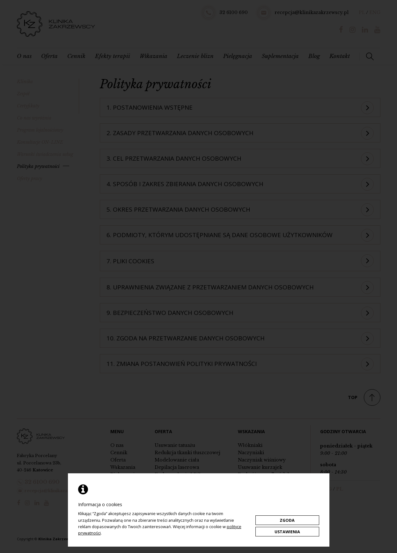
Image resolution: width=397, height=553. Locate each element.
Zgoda (287, 520)
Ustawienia (287, 532)
